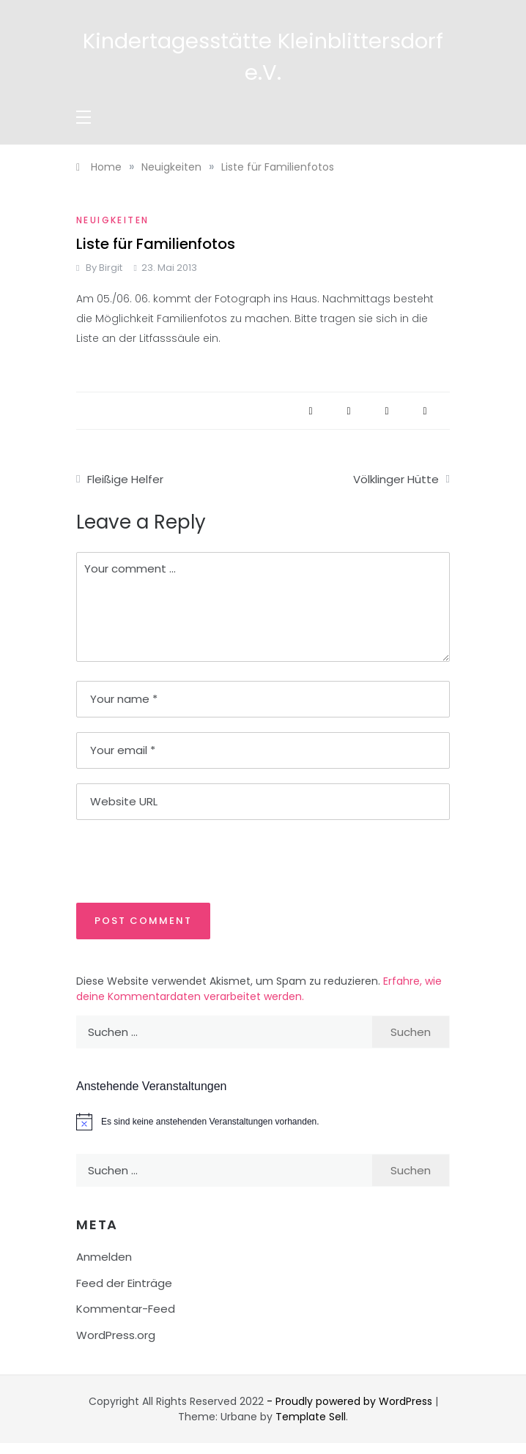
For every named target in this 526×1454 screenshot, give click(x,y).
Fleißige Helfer (125, 479)
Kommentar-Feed (125, 1308)
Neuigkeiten (112, 220)
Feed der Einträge (124, 1283)
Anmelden (104, 1256)
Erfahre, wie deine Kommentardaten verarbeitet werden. (259, 989)
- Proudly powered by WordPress (351, 1401)
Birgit (110, 268)
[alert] (263, 1121)
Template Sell (310, 1416)
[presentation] (176, 860)
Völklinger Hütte (396, 479)
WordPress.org (115, 1335)
